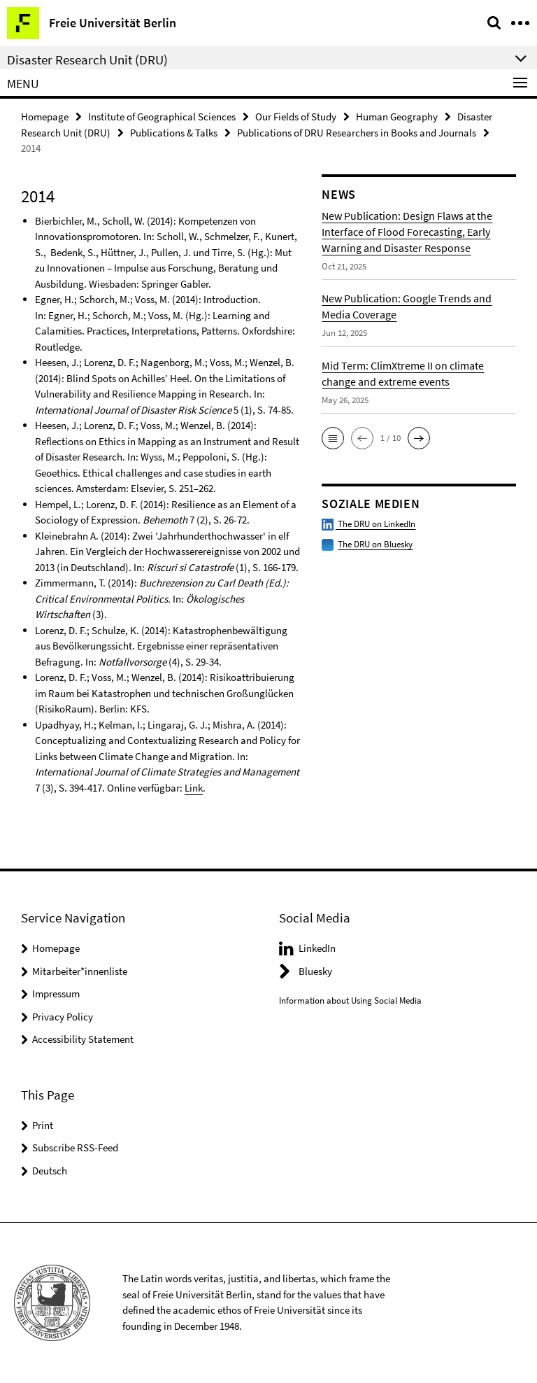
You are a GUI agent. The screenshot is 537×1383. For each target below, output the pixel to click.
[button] (333, 438)
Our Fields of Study (295, 116)
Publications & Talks (173, 132)
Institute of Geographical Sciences (162, 116)
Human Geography (397, 116)
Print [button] (42, 1125)
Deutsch (49, 1170)
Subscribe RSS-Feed (75, 1147)
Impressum (56, 993)
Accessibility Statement (83, 1039)
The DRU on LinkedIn (368, 524)
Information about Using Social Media (350, 1000)
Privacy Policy (62, 1016)
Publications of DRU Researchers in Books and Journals (356, 132)
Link (194, 787)
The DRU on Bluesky (375, 544)
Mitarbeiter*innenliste (79, 971)
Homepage (45, 116)
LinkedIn (317, 948)
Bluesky (315, 971)
